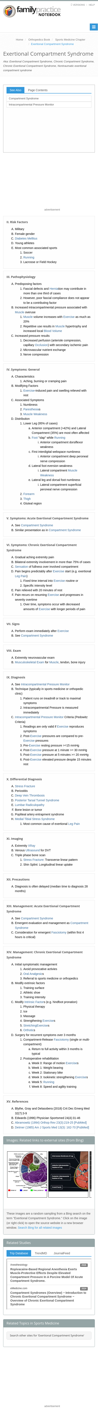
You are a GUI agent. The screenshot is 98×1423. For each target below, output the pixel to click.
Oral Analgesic (32, 973)
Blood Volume (53, 331)
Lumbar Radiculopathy (29, 805)
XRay (31, 845)
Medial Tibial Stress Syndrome (35, 819)
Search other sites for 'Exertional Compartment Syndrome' (47, 1335)
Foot (35, 437)
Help (92, 5)
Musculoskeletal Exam (29, 662)
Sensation (21, 566)
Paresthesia (31, 409)
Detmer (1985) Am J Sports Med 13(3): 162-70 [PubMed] (52, 1127)
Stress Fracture (25, 786)
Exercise (69, 317)
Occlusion (41, 345)
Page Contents (38, 90)
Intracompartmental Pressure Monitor (31, 104)
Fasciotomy (59, 932)
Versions (79, 5)
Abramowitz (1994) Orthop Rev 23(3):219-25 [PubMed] (51, 1122)
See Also (15, 90)
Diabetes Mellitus (26, 238)
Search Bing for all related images (40, 1227)
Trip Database (19, 1253)
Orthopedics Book (39, 39)
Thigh (27, 498)
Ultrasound (33, 850)
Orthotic (28, 1030)
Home (19, 39)
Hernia (54, 288)
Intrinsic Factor (34, 1002)
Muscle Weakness (35, 414)
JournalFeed (62, 1253)
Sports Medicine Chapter (70, 39)
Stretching (30, 1025)
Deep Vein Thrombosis (30, 795)
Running (28, 257)
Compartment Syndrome (24, 98)
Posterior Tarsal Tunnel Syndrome (37, 800)
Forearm (28, 494)
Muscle (19, 312)
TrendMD (41, 1253)
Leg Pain (20, 576)
